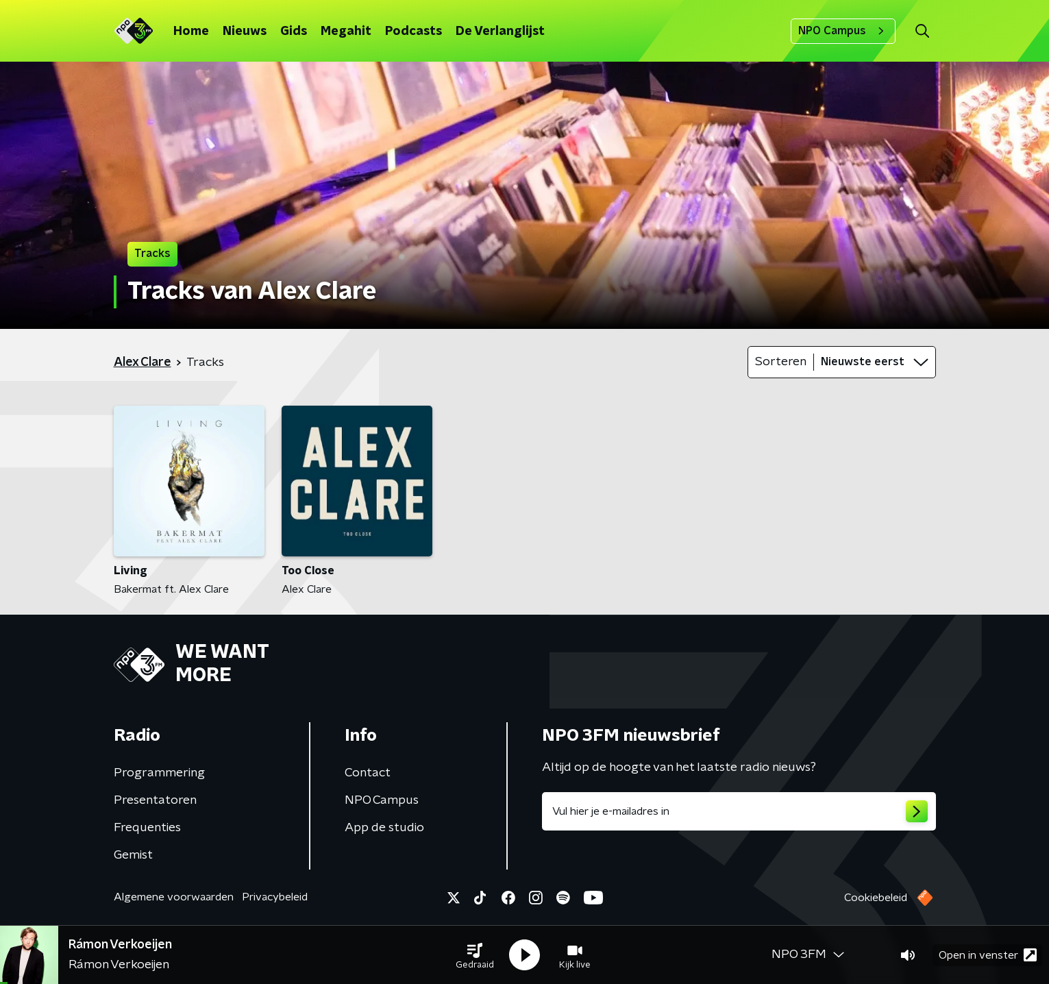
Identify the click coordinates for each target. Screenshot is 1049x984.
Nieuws (245, 31)
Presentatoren (155, 800)
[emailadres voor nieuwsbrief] (739, 811)
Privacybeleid (275, 896)
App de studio (384, 828)
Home (191, 31)
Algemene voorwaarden (174, 896)
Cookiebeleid (875, 897)
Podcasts (413, 31)
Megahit (346, 31)
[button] (475, 955)
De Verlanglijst (500, 31)
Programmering (159, 773)
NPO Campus (843, 31)
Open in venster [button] (988, 954)
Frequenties (147, 828)
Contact (368, 773)
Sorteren (780, 362)
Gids (293, 31)
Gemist (133, 855)
